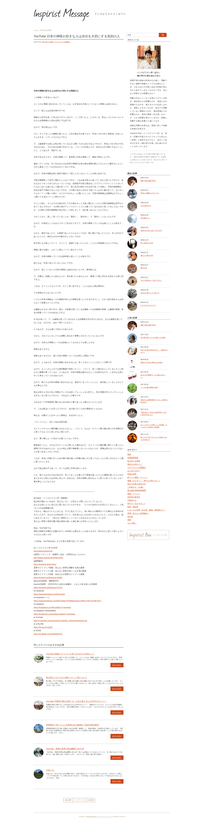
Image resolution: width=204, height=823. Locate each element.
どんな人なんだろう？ (148, 305)
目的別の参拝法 (133, 497)
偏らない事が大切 (147, 255)
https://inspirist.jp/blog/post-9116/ (48, 587)
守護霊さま (131, 500)
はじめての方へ (133, 471)
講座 (129, 454)
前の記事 (68, 800)
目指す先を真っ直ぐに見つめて (151, 230)
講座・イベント (133, 494)
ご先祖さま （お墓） (135, 487)
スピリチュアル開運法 (62, 42)
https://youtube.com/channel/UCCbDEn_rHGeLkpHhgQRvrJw (60, 620)
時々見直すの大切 (147, 243)
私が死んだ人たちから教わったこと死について (66, 677)
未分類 (130, 517)
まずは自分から (146, 205)
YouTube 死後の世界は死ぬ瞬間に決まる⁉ (65, 749)
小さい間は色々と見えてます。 (151, 280)
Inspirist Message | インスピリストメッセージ (99, 816)
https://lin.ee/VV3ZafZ (43, 627)
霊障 (129, 520)
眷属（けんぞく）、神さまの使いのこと (143, 481)
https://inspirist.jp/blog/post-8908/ (48, 577)
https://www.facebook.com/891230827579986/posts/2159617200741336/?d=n (67, 601)
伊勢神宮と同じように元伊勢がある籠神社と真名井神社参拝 (72, 725)
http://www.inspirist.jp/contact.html (48, 558)
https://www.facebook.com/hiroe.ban (49, 594)
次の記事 (90, 800)
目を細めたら (145, 218)
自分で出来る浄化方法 (136, 484)
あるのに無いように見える (150, 293)
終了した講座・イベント (137, 477)
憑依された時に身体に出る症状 (151, 362)
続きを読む (117, 665)
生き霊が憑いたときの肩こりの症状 (153, 337)
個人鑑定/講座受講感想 (136, 490)
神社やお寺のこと (134, 464)
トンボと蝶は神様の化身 (149, 387)
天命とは (50, 770)
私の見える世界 (48, 42)
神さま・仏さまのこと (136, 503)
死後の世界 (131, 474)
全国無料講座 (132, 458)
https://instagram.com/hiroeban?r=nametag (52, 607)
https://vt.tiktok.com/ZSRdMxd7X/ (48, 634)
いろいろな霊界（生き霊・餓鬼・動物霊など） (146, 510)
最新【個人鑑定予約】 (148, 181)
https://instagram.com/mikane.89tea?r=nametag (54, 614)
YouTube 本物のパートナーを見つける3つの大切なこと (70, 654)
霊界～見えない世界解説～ (138, 513)
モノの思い (131, 523)
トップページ (79, 800)
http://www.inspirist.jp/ (43, 551)
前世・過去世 (132, 507)
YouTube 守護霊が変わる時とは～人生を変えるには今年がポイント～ (76, 701)
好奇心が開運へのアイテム (150, 193)
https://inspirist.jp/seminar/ (45, 564)
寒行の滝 (144, 268)
